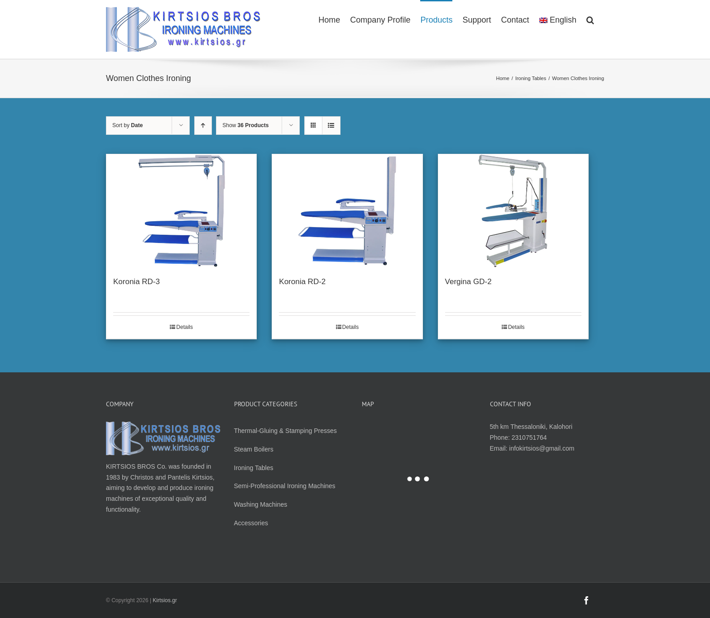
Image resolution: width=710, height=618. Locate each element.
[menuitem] (329, 19)
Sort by (127, 125)
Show (245, 125)
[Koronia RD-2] (347, 210)
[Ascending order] (203, 125)
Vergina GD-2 (468, 281)
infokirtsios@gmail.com (541, 448)
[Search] (590, 19)
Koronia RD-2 (302, 281)
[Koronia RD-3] (181, 210)
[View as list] (331, 125)
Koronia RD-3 (136, 281)
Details (184, 327)
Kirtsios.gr (165, 600)
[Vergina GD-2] (513, 210)
